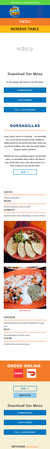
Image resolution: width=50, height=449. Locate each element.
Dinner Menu (25, 90)
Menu (25, 21)
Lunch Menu (25, 100)
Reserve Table (25, 29)
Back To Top (25, 395)
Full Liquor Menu (25, 110)
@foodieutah (25, 310)
